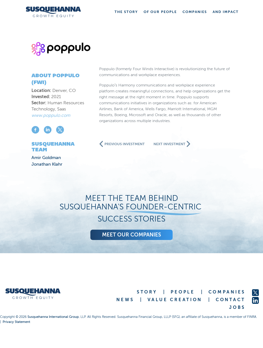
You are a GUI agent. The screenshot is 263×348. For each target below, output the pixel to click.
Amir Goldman (46, 157)
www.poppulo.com (50, 115)
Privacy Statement (16, 322)
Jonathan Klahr (46, 164)
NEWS (125, 299)
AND (226, 12)
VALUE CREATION (175, 299)
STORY (147, 292)
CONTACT (230, 299)
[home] (53, 12)
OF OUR (160, 12)
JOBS (237, 307)
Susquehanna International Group (53, 317)
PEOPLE (183, 292)
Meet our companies (131, 234)
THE (126, 12)
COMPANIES (226, 292)
